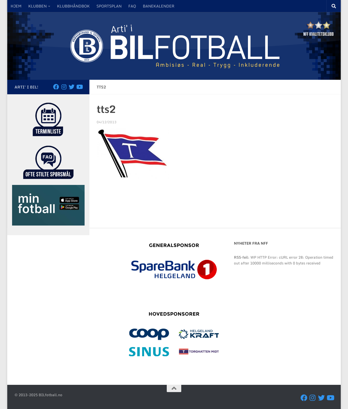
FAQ (132, 6)
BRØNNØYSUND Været (284, 300)
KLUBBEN (37, 6)
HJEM (16, 6)
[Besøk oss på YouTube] (79, 87)
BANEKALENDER (158, 6)
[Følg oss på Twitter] (71, 87)
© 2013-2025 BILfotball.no (38, 395)
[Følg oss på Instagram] (64, 87)
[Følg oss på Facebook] (56, 87)
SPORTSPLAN (109, 6)
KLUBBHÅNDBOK (73, 6)
